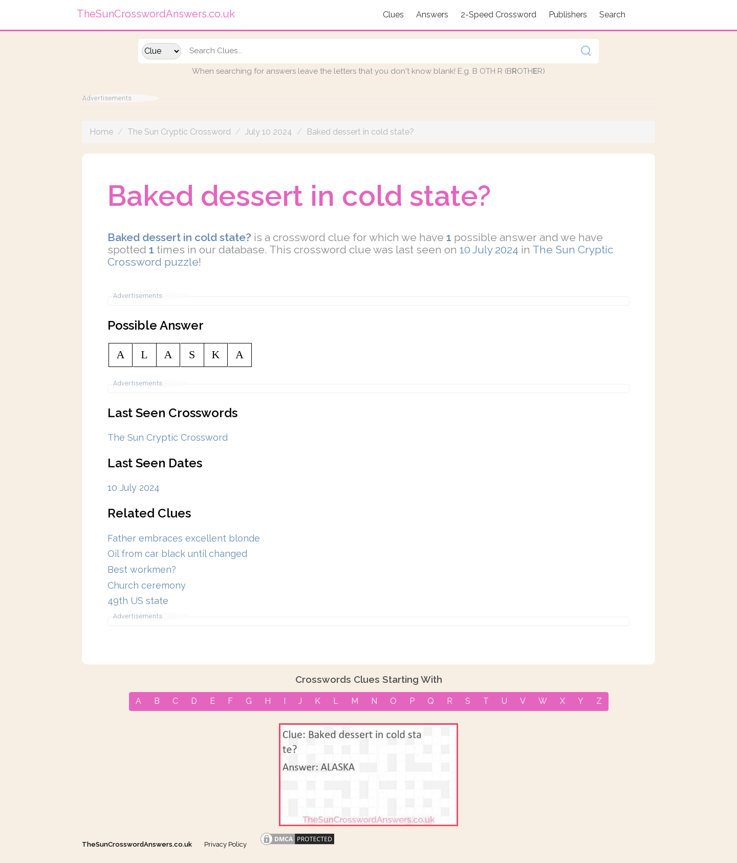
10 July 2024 (489, 249)
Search (612, 14)
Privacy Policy (225, 844)
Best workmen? (141, 569)
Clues (393, 14)
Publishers (568, 14)
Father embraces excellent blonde (183, 538)
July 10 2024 (268, 132)
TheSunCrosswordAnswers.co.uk (137, 844)
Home (101, 132)
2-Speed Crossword (498, 14)
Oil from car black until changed (177, 553)
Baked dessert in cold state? (360, 132)
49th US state (137, 600)
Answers (432, 14)
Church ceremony (146, 585)
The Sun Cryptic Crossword (179, 132)
